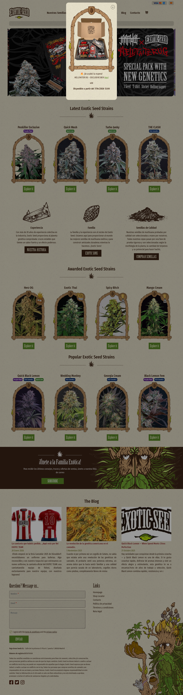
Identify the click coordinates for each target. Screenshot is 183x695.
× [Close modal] (112, 7)
